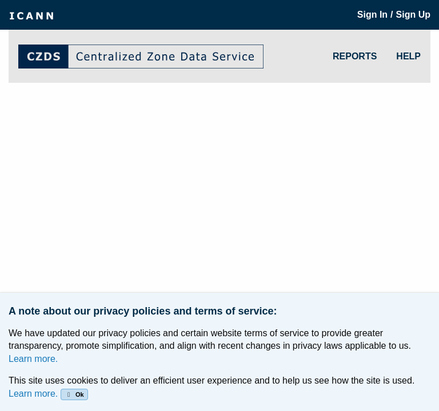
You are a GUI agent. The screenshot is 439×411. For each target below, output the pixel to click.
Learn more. (33, 359)
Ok (74, 394)
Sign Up (413, 14)
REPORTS (355, 56)
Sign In (372, 14)
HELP (408, 56)
